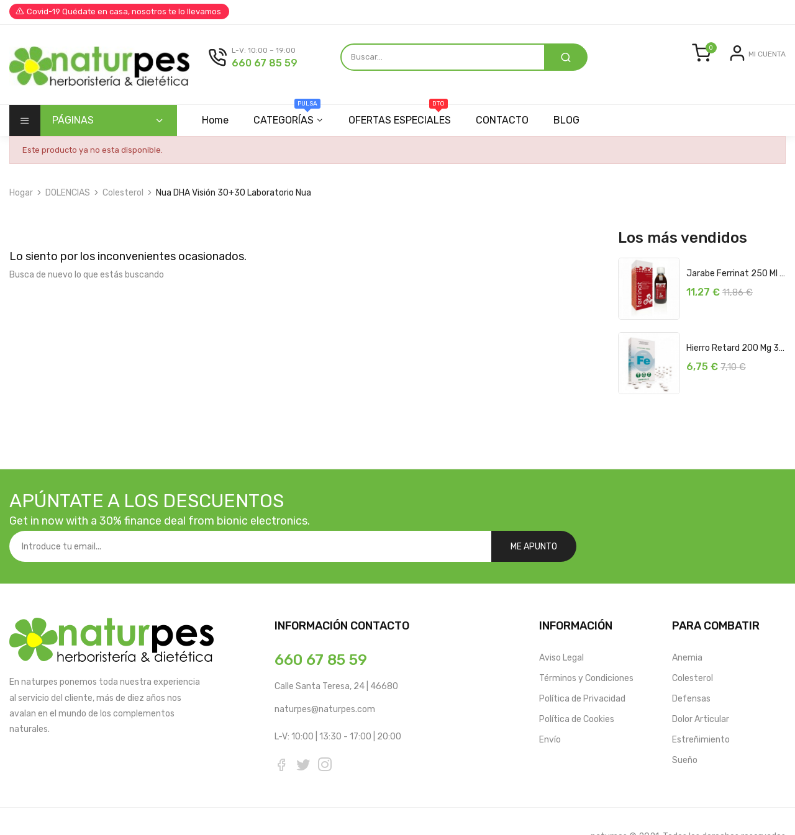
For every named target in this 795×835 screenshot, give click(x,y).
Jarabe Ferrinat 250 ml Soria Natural (736, 273)
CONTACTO (507, 120)
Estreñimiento (701, 708)
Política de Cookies (576, 688)
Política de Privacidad (582, 667)
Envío (550, 708)
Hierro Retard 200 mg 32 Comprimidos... (736, 348)
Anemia (687, 626)
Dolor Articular (700, 688)
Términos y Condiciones (586, 647)
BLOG (574, 120)
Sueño (684, 729)
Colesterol (692, 647)
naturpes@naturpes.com (325, 678)
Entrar (719, 63)
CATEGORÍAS (288, 115)
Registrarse (762, 63)
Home (215, 120)
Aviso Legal (561, 626)
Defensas (691, 667)
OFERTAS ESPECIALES (403, 115)
